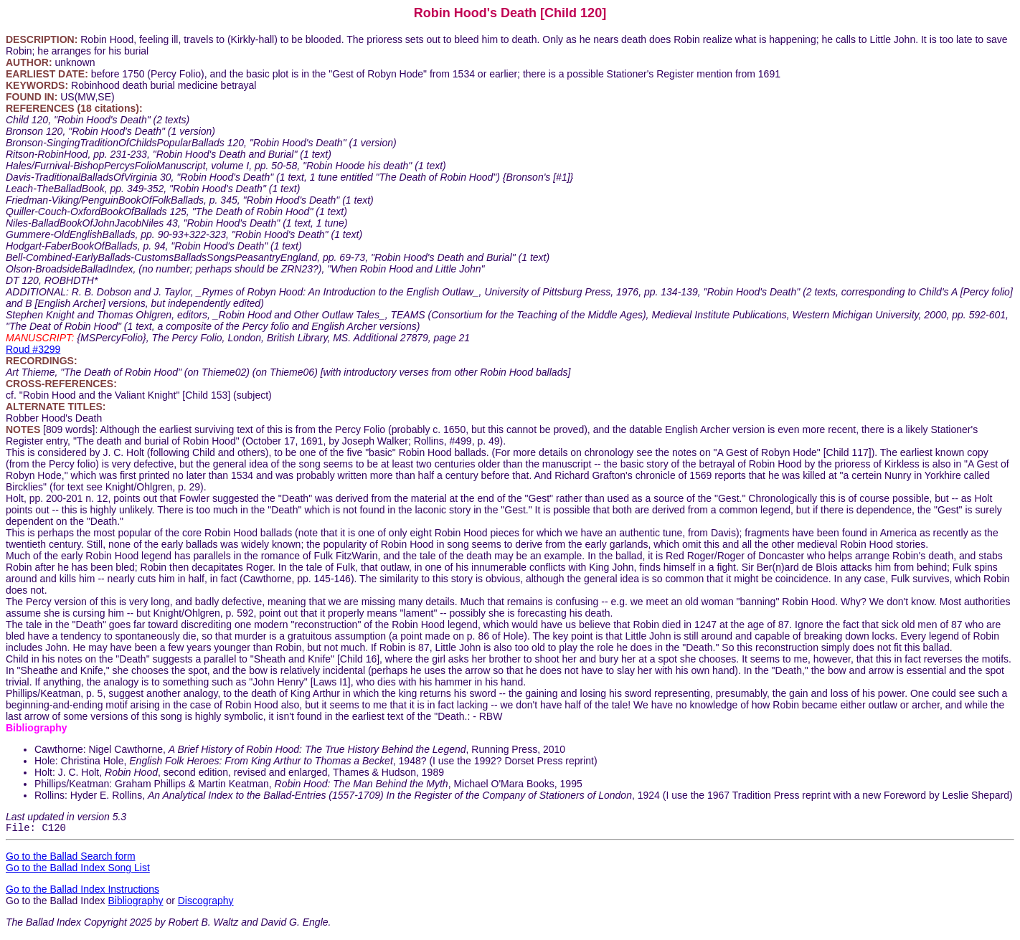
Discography (206, 902)
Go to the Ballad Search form (71, 858)
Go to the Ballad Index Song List (78, 869)
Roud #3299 (33, 349)
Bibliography (135, 902)
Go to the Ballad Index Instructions (82, 891)
